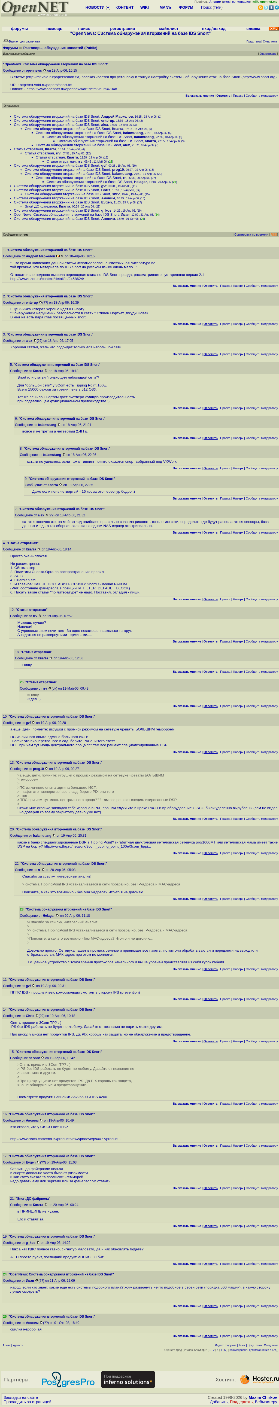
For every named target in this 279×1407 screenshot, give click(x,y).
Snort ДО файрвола (41, 206)
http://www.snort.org (258, 77)
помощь (54, 28)
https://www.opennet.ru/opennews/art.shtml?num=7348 (71, 89)
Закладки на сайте (21, 1397)
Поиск (206, 7)
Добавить (219, 1402)
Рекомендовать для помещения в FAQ (253, 1349)
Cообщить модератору (262, 95)
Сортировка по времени (251, 234)
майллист (168, 28)
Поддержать (241, 1402)
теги (217, 7)
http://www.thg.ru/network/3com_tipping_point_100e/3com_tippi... (97, 846)
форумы (19, 28)
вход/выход (213, 28)
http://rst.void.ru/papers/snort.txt (53, 77)
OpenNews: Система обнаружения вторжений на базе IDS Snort (66, 214)
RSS (274, 234)
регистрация (241, 1)
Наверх (238, 285)
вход (226, 1)
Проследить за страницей (27, 1402)
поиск (84, 28)
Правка (238, 95)
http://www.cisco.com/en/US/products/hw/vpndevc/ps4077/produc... (65, 1139)
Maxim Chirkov (263, 1397)
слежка (253, 28)
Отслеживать (268, 53)
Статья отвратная (28, 149)
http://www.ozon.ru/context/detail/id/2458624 (46, 279)
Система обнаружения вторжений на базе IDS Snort (56, 116)
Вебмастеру (266, 1402)
